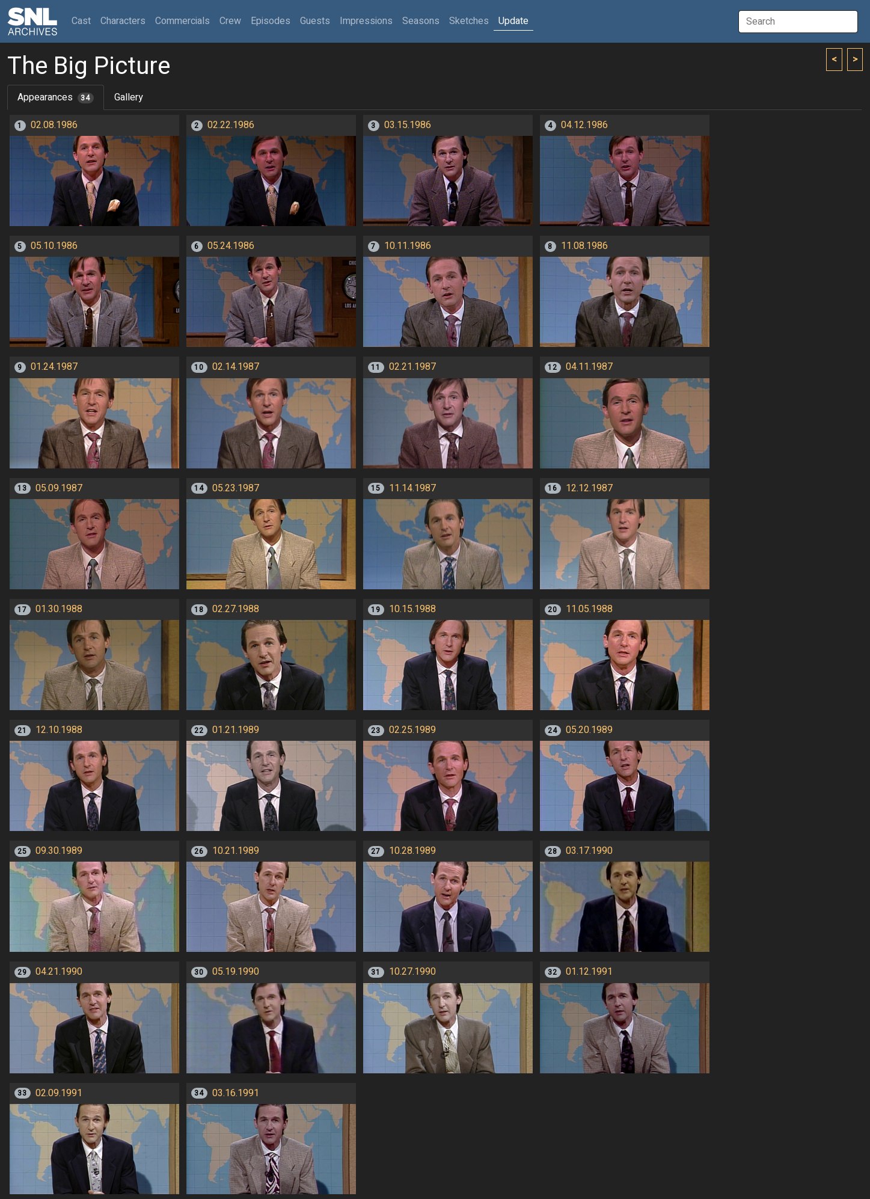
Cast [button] (84, 20)
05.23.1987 (235, 488)
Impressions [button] (366, 21)
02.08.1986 (54, 125)
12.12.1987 (589, 488)
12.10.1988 (58, 730)
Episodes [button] (270, 21)
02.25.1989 (412, 730)
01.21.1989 (235, 730)
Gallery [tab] (128, 97)
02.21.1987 (412, 367)
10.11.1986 (407, 246)
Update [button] (513, 21)
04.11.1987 (589, 367)
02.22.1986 (230, 125)
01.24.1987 (54, 367)
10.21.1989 (235, 851)
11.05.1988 (589, 609)
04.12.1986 (584, 125)
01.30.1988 (58, 609)
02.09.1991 (58, 1093)
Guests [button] (315, 21)
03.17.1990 (589, 851)
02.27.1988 (235, 609)
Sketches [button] (469, 21)
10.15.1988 (412, 609)
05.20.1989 (589, 730)
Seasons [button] (421, 21)
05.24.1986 (230, 246)
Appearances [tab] (55, 97)
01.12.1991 (589, 971)
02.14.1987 (235, 367)
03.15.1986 (407, 125)
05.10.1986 (54, 246)
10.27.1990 (412, 971)
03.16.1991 (235, 1093)
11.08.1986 (584, 246)
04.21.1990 (58, 971)
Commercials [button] (182, 21)
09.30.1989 (58, 851)
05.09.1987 (58, 488)
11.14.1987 (412, 488)
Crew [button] (230, 21)
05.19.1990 (235, 971)
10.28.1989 (412, 851)
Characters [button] (123, 21)
